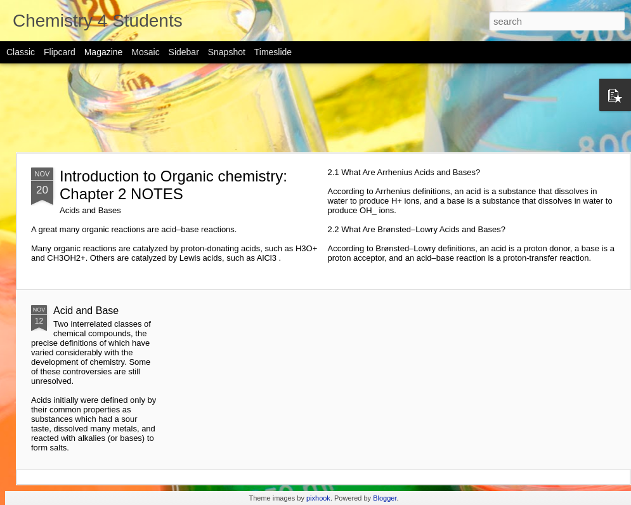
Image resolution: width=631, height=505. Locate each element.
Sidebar (184, 52)
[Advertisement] (315, 108)
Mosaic (145, 52)
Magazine (103, 52)
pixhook (318, 498)
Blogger (384, 498)
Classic (20, 52)
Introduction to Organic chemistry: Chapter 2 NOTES (173, 184)
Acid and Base (86, 310)
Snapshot (226, 52)
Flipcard (59, 52)
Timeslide (273, 52)
